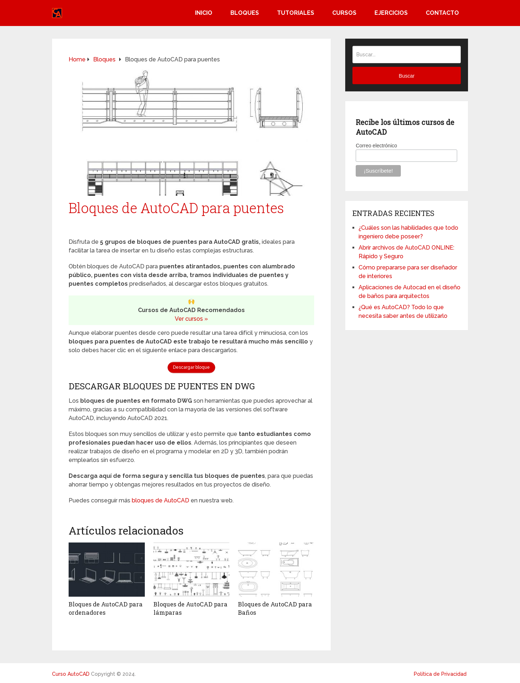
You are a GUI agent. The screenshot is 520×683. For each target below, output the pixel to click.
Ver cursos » (191, 318)
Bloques (244, 12)
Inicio (203, 12)
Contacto (442, 12)
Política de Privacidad (440, 673)
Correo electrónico (376, 145)
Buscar (407, 76)
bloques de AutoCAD (160, 499)
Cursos (344, 12)
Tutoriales (295, 12)
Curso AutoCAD (71, 673)
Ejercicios (391, 12)
